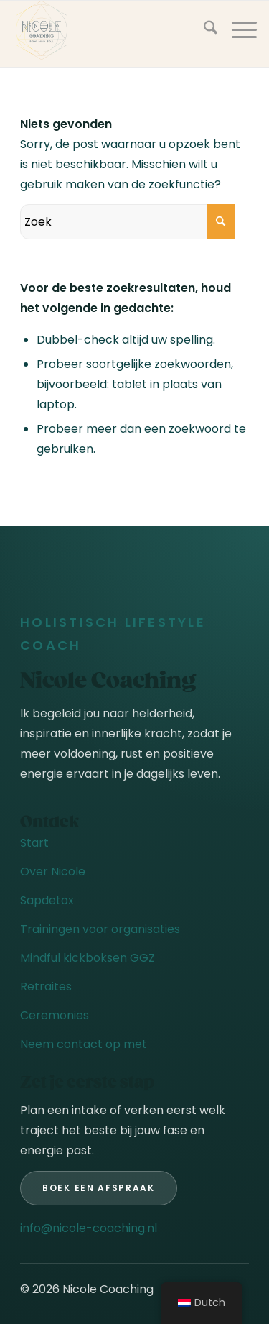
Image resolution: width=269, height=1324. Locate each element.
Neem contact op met (83, 1044)
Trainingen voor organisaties (100, 929)
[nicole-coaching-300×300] (110, 30)
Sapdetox (47, 900)
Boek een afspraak (98, 1188)
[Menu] (237, 30)
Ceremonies (54, 1015)
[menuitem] (203, 30)
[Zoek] (203, 30)
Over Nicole (52, 871)
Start (34, 843)
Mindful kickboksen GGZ (87, 958)
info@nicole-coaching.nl (88, 1228)
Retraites (46, 986)
